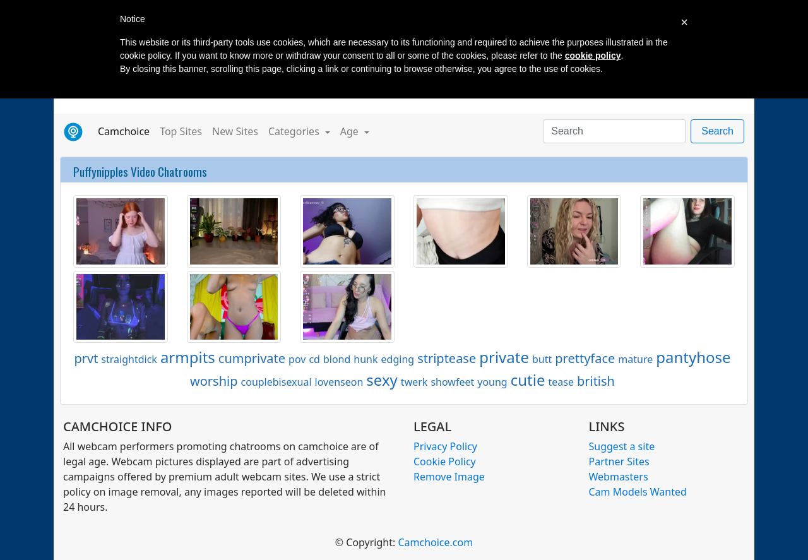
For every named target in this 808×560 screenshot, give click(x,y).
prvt (86, 358)
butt (542, 359)
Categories (295, 131)
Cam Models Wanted (638, 492)
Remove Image (449, 477)
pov (297, 359)
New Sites (235, 131)
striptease (446, 358)
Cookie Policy (444, 461)
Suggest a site (622, 446)
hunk (365, 359)
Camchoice (126, 130)
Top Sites (181, 131)
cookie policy (593, 56)
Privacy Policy (445, 446)
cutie (528, 379)
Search (717, 131)
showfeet (452, 382)
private (504, 357)
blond (336, 359)
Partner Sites (619, 461)
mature (635, 359)
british (596, 381)
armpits (187, 357)
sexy (382, 379)
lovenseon (339, 382)
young (492, 382)
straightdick (129, 359)
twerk (414, 382)
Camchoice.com (435, 542)
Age (350, 131)
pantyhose (693, 357)
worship (213, 381)
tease (560, 382)
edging (398, 359)
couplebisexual (276, 382)
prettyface (585, 358)
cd (314, 359)
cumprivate (251, 358)
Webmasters (618, 477)
